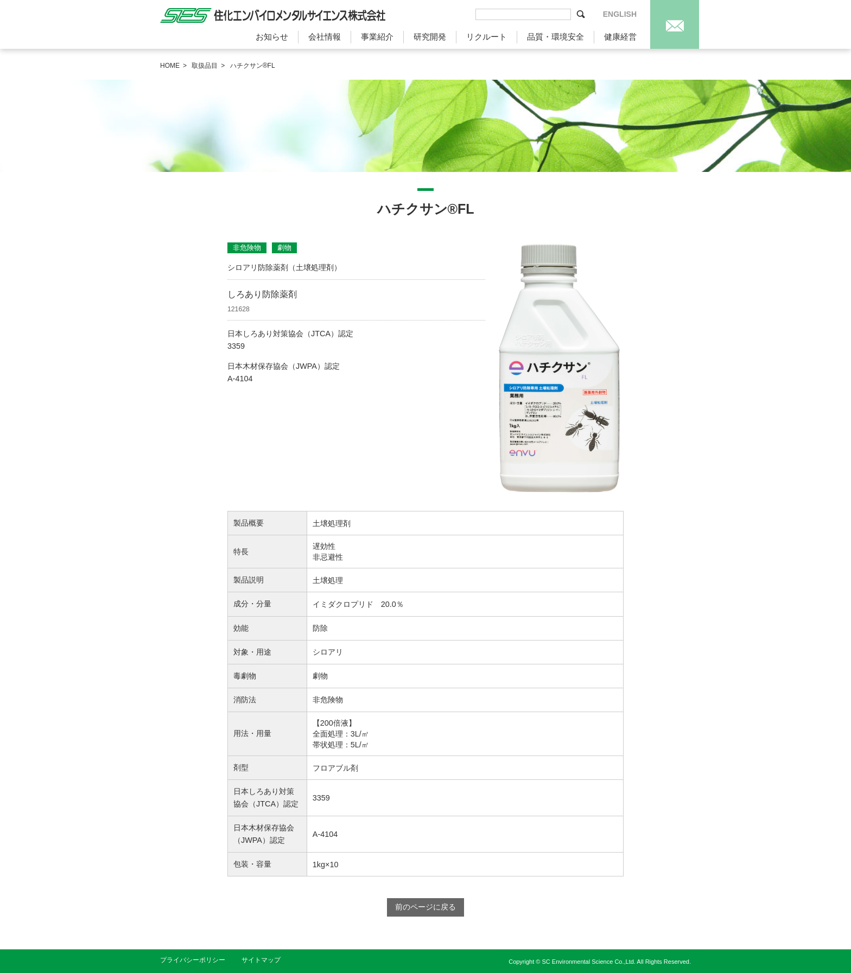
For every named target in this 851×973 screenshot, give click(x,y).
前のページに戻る (425, 906)
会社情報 (324, 36)
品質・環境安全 (555, 36)
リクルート (486, 36)
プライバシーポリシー (192, 960)
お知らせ (272, 36)
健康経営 (620, 36)
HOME (170, 65)
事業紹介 (377, 36)
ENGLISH (620, 14)
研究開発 (430, 36)
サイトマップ (261, 960)
